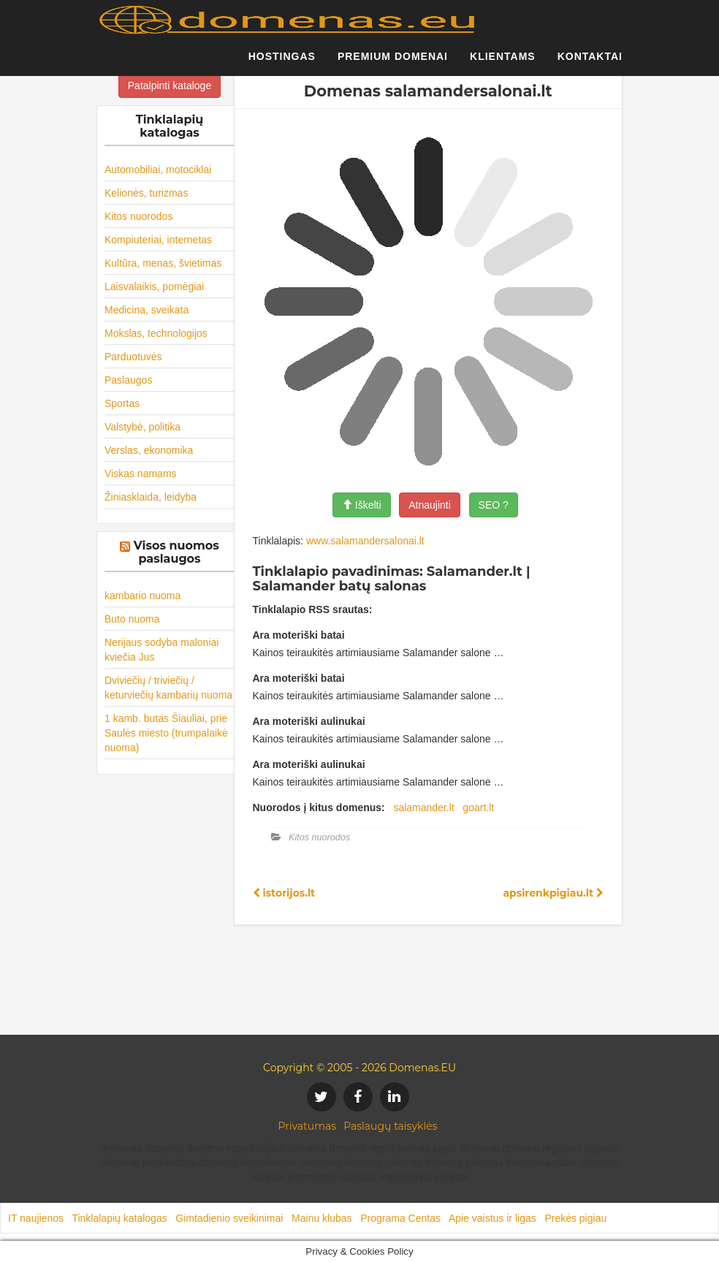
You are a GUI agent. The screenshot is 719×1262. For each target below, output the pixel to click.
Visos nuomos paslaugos (176, 552)
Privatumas (307, 1126)
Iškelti (361, 505)
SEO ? (494, 505)
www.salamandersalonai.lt (365, 541)
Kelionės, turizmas (146, 193)
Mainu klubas (322, 1218)
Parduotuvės (133, 356)
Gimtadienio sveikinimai (229, 1218)
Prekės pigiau (575, 1218)
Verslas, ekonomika (148, 450)
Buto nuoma (132, 619)
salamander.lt (423, 807)
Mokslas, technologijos (156, 333)
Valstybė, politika (142, 427)
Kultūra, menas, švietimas (162, 263)
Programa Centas (400, 1218)
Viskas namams (140, 473)
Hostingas (282, 62)
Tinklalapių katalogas (119, 1218)
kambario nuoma (142, 595)
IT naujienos (36, 1218)
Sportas (122, 403)
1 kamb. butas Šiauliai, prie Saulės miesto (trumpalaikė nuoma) (166, 732)
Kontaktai (590, 62)
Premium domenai (393, 62)
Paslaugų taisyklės (390, 1126)
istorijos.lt (284, 893)
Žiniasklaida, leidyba (150, 497)
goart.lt (478, 807)
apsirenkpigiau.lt (553, 893)
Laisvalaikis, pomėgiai (154, 286)
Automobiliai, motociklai (157, 169)
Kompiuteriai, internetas (158, 240)
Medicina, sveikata (146, 310)
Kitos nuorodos (138, 216)
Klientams (503, 62)
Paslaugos (128, 380)
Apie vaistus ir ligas (492, 1218)
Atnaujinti (429, 505)
